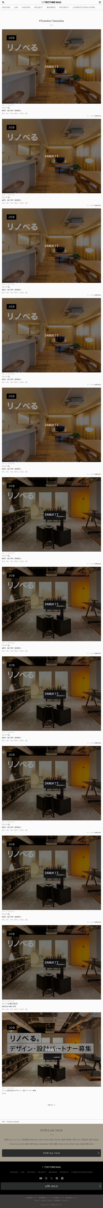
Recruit (37, 1144)
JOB (16, 7)
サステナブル (15, 1144)
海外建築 (26, 1139)
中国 (51, 1144)
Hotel (61, 1144)
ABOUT (37, 1200)
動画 (63, 1139)
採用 (31, 1144)
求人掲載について (58, 1197)
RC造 (72, 1144)
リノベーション (15, 1139)
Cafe (91, 1144)
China (78, 1144)
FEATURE (6, 7)
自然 (27, 1144)
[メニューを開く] (100, 2)
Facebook (57, 1178)
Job (23, 1144)
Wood (47, 1139)
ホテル (66, 1144)
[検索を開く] (3, 2)
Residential (44, 1144)
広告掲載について (32, 1197)
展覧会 (69, 1139)
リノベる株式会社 (95, 116)
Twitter (51, 1178)
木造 (51, 1139)
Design (96, 1139)
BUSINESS (51, 7)
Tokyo (41, 1139)
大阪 (82, 1144)
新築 (87, 1144)
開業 (56, 1144)
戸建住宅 (85, 1139)
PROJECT (38, 7)
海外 (74, 1139)
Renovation (34, 1139)
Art (79, 1139)
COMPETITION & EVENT (84, 7)
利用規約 (57, 1200)
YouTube (58, 1139)
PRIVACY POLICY (47, 1200)
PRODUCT (64, 7)
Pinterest (62, 1178)
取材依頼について (71, 1197)
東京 (6, 1139)
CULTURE (26, 7)
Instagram (46, 1178)
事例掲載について (45, 1197)
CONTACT (65, 1200)
